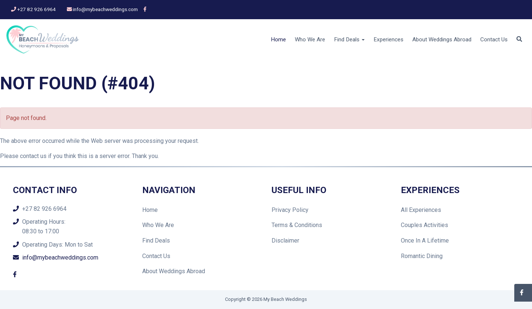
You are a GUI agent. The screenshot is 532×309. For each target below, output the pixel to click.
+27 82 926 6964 (36, 9)
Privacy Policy (290, 209)
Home (278, 39)
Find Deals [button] (349, 39)
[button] (519, 39)
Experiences (388, 39)
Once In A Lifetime (425, 240)
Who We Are (310, 39)
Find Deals (156, 240)
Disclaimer (285, 240)
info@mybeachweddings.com (105, 9)
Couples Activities (424, 225)
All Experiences (421, 209)
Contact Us (494, 39)
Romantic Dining (422, 256)
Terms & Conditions (297, 225)
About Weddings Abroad (441, 39)
